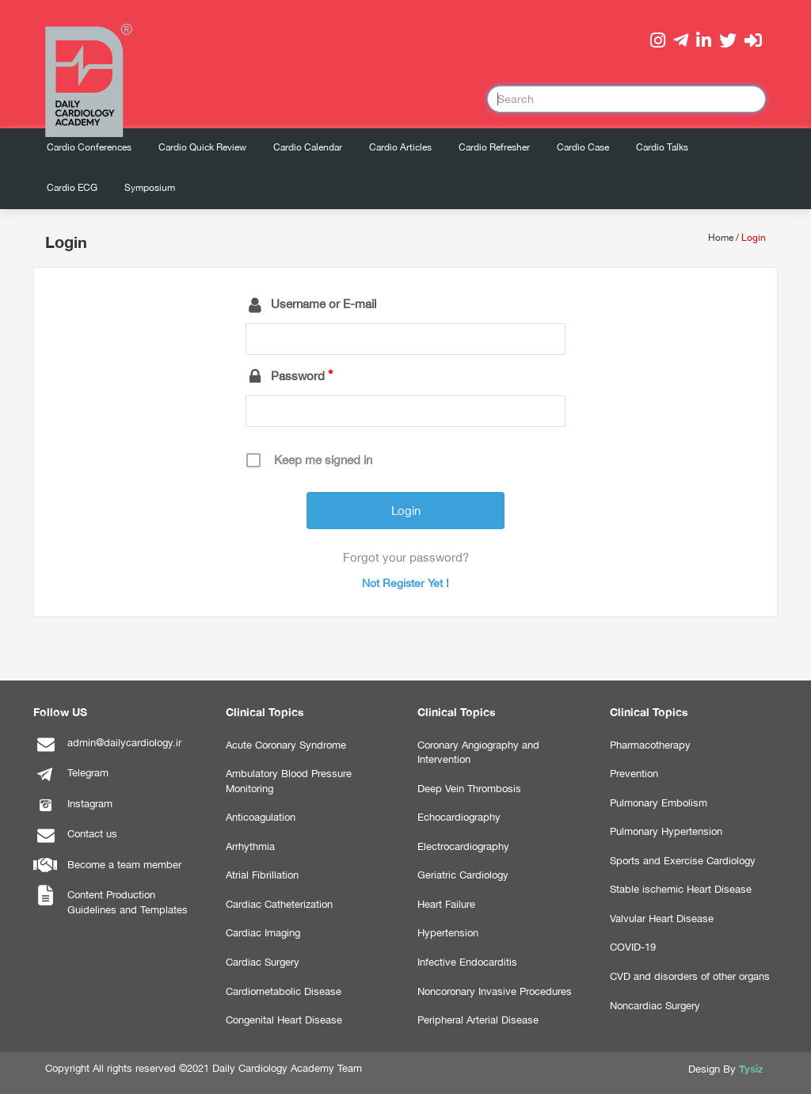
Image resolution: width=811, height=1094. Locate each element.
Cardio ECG (72, 187)
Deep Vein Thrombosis (469, 789)
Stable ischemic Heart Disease (681, 889)
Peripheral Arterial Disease (478, 1020)
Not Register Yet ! (405, 583)
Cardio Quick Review (202, 147)
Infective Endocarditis (467, 962)
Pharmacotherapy (650, 745)
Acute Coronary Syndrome (286, 745)
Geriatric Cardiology (462, 875)
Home (720, 237)
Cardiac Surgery (262, 962)
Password (298, 376)
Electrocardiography (463, 846)
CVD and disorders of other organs (690, 976)
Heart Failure (446, 904)
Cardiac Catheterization (279, 904)
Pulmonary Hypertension (666, 831)
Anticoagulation (260, 817)
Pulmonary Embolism (658, 803)
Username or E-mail (323, 304)
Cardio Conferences (89, 147)
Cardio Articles (400, 147)
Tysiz (751, 1068)
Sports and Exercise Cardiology (683, 861)
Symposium (149, 187)
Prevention (634, 774)
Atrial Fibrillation (262, 875)
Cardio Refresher (494, 147)
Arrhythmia (250, 846)
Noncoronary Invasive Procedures (494, 991)
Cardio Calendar (307, 147)
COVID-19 (633, 947)
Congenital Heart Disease (284, 1020)
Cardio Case (583, 147)
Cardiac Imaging (263, 933)
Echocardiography (459, 817)
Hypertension (447, 933)
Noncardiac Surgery (655, 1006)
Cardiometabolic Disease (283, 991)
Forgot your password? (406, 557)
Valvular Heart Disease (662, 918)
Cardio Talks (662, 147)
